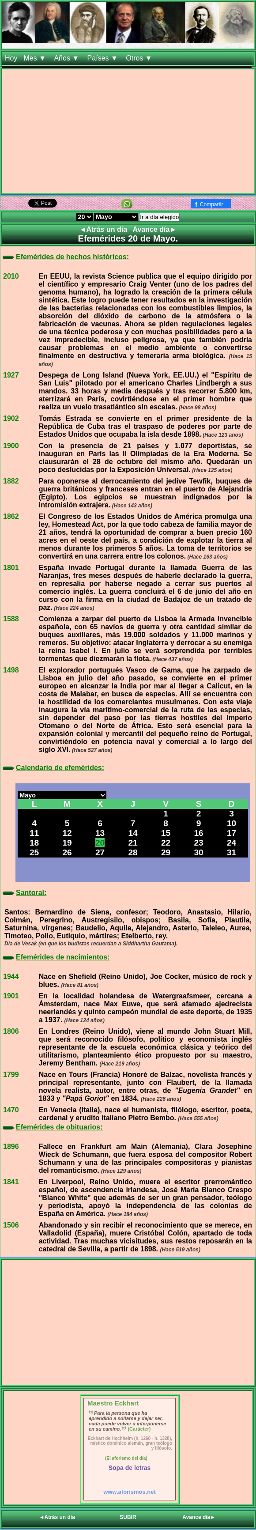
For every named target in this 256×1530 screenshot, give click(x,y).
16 (198, 833)
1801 (11, 567)
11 (34, 833)
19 (67, 842)
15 (165, 833)
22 (165, 842)
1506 (11, 1225)
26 (67, 852)
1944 (11, 976)
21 (132, 842)
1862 (11, 516)
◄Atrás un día (104, 229)
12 (67, 833)
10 (231, 823)
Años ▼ (67, 58)
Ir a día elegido (159, 217)
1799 (11, 1074)
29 (165, 852)
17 (231, 833)
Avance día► (155, 229)
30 (198, 852)
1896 (11, 1146)
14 (132, 833)
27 (100, 852)
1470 (11, 1110)
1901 (11, 996)
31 (231, 852)
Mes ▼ (35, 58)
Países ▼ (103, 58)
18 (34, 842)
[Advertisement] (128, 131)
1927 (11, 375)
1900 (11, 446)
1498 (11, 670)
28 (132, 852)
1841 (11, 1182)
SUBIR (128, 1517)
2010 (11, 276)
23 (198, 842)
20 (100, 842)
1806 (11, 1031)
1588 (11, 619)
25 (34, 852)
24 (231, 842)
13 (100, 833)
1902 (11, 418)
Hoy (11, 58)
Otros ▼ (140, 58)
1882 (11, 481)
